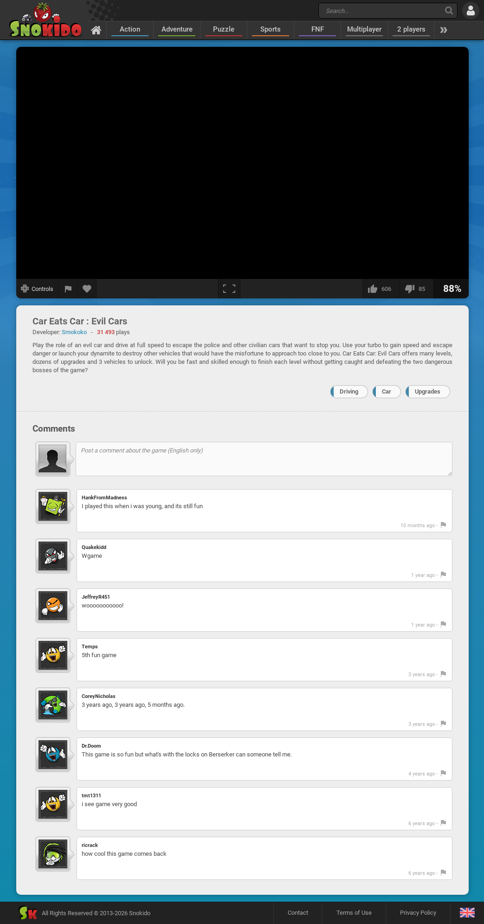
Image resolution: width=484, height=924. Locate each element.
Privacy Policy (418, 912)
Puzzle (223, 29)
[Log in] (470, 10)
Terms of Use (354, 912)
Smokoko (74, 332)
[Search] (449, 10)
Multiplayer (364, 29)
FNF (317, 29)
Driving (349, 391)
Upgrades (427, 391)
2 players (411, 29)
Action (130, 29)
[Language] (467, 913)
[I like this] (381, 288)
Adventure (177, 29)
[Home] (96, 29)
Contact (298, 912)
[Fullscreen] (229, 288)
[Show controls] (37, 288)
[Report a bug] (68, 288)
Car (386, 391)
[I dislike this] (416, 288)
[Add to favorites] (87, 288)
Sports (270, 29)
